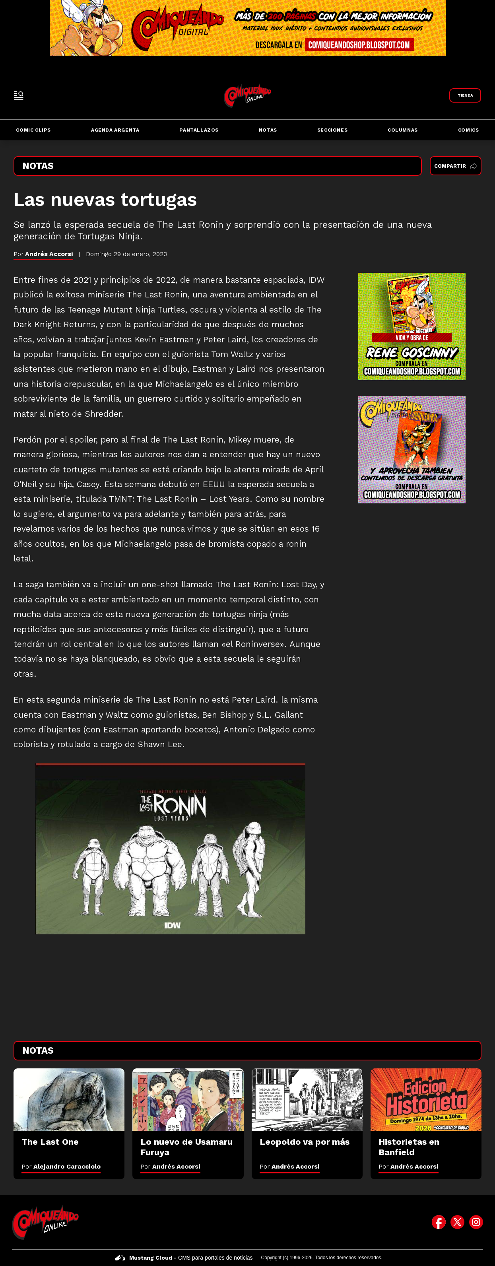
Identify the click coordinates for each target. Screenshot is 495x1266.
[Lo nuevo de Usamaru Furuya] (187, 1099)
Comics (468, 130)
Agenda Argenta (115, 130)
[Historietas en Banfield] (426, 1099)
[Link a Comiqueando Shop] (465, 95)
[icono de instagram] (476, 1222)
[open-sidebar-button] (18, 95)
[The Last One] (69, 1099)
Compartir (456, 166)
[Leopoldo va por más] (307, 1099)
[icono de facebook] (439, 1222)
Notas (268, 130)
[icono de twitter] (457, 1222)
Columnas (403, 130)
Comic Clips (33, 130)
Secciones (332, 130)
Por (61, 1166)
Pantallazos (199, 130)
